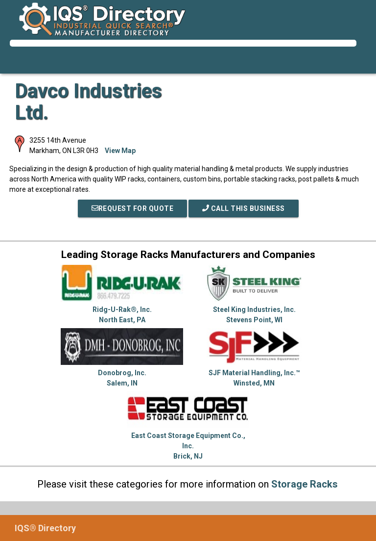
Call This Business (243, 208)
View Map (120, 151)
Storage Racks (304, 484)
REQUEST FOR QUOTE (133, 208)
